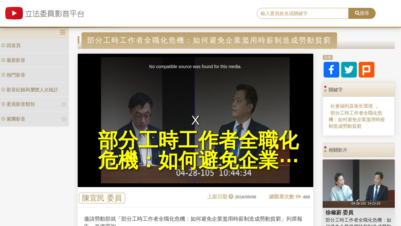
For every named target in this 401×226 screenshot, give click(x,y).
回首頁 (11, 45)
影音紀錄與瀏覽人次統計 (29, 89)
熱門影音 (13, 75)
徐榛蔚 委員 (339, 212)
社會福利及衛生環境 (352, 106)
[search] (303, 13)
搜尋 (362, 13)
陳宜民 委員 (102, 198)
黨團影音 (13, 118)
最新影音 (13, 60)
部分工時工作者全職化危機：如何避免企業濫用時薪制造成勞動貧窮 (357, 119)
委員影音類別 (18, 104)
